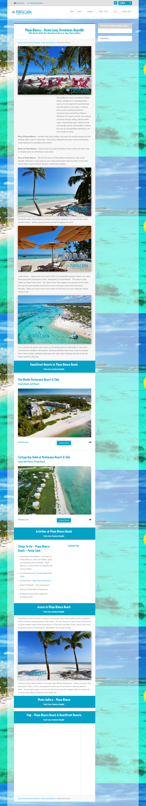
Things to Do (103, 13)
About (79, 13)
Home (72, 13)
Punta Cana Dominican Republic (29, 44)
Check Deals (64, 445)
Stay (114, 13)
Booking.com (23, 444)
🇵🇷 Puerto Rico (19, 3)
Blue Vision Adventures (42, 582)
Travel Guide (126, 13)
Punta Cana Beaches (48, 44)
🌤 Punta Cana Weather (35, 3)
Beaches (90, 13)
